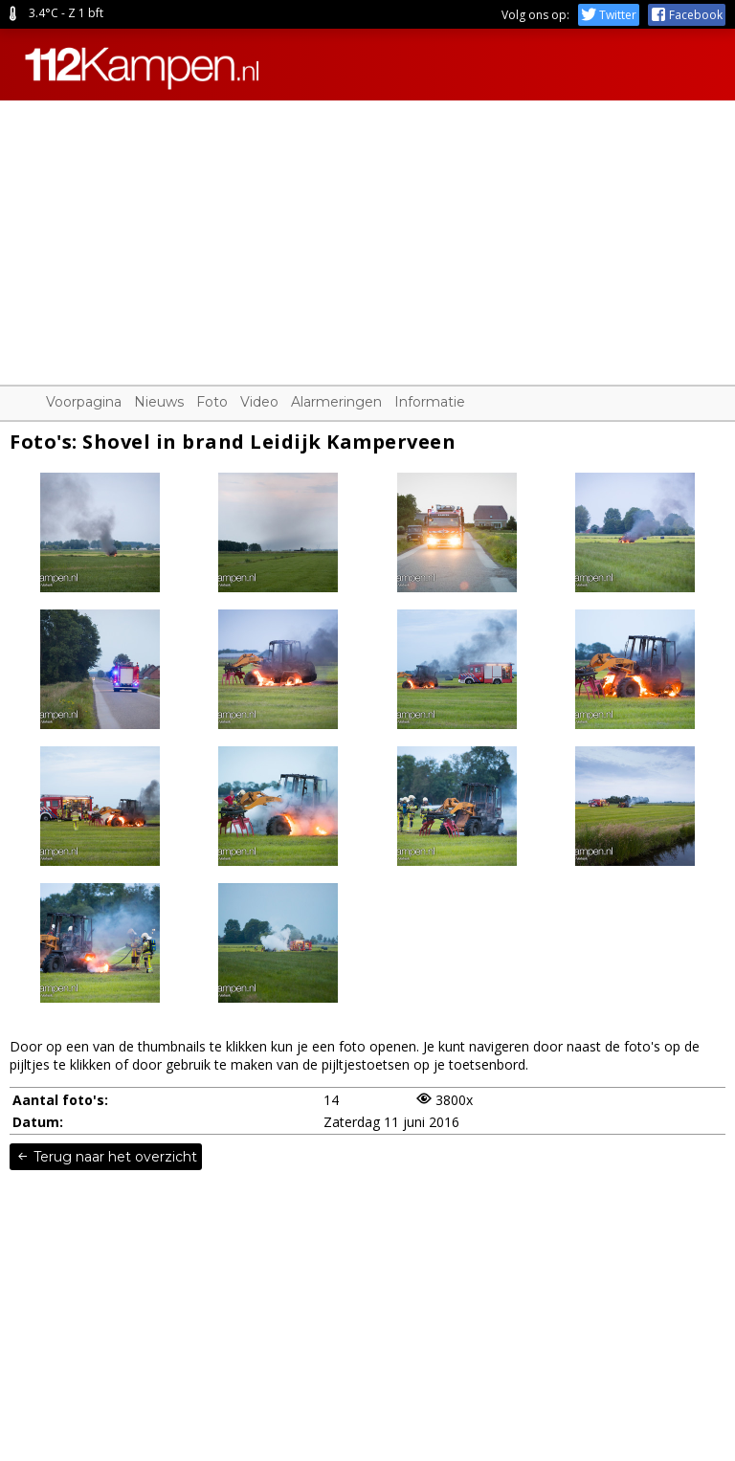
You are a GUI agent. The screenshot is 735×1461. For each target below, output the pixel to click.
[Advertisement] (367, 234)
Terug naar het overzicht (105, 1156)
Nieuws (159, 401)
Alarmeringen (336, 401)
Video (259, 401)
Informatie (429, 401)
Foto (212, 401)
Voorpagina (84, 401)
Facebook (687, 15)
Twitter (608, 15)
